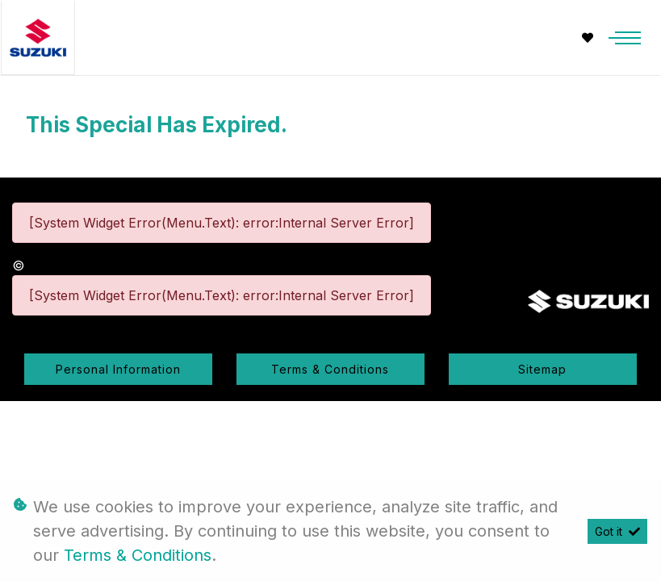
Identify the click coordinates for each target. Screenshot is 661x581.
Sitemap (542, 369)
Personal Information (118, 369)
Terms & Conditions (330, 369)
